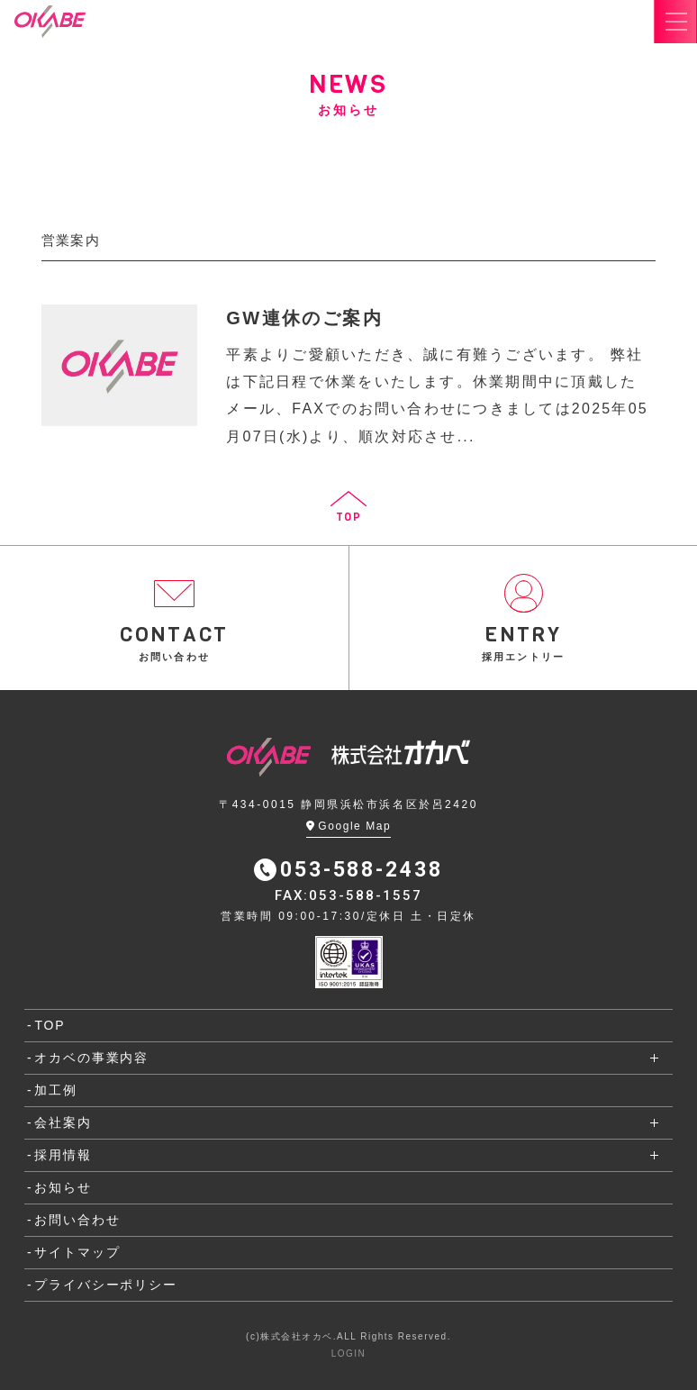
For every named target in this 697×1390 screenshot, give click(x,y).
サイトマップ (77, 1252)
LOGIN (349, 1353)
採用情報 (62, 1155)
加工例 (55, 1090)
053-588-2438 (349, 870)
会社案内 (62, 1122)
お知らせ (62, 1187)
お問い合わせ (77, 1220)
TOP (49, 1025)
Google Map (349, 826)
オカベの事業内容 (91, 1057)
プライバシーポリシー (105, 1284)
